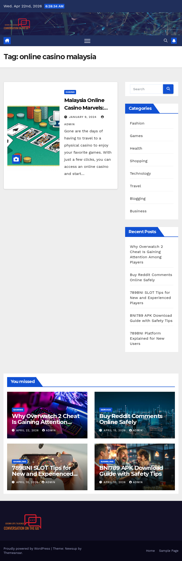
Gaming (18, 409)
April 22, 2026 (28, 430)
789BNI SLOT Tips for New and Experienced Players (150, 297)
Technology (140, 173)
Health (136, 148)
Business (138, 211)
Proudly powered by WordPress (27, 548)
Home (150, 550)
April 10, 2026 (27, 482)
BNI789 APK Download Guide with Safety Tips (131, 470)
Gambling (19, 461)
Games (136, 136)
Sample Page (168, 550)
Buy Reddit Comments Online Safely (130, 419)
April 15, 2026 (115, 430)
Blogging (138, 198)
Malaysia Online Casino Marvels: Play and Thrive (84, 108)
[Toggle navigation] (87, 41)
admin (49, 430)
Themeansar (13, 553)
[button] (166, 40)
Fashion (137, 123)
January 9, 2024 (83, 117)
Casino (70, 92)
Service (106, 409)
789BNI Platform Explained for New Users (147, 338)
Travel (135, 186)
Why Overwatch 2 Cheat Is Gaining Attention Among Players (45, 422)
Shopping (138, 161)
